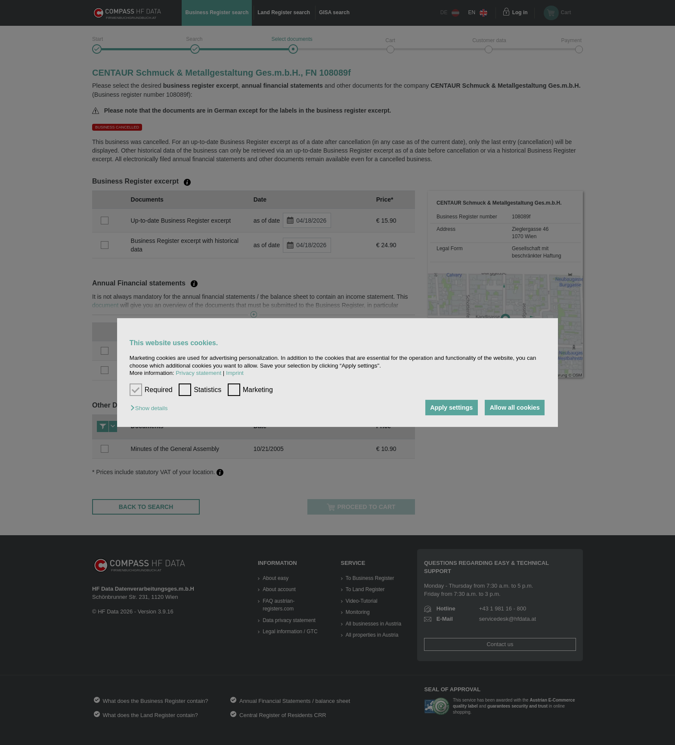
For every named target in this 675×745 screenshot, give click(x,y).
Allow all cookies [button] (515, 407)
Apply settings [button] (451, 407)
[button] (151, 408)
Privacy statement (198, 373)
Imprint (235, 373)
